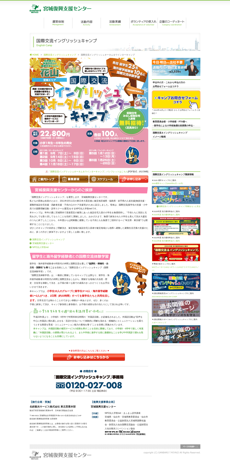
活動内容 (86, 23)
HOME (35, 55)
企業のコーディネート (172, 23)
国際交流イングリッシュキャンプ (60, 55)
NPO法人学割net (40, 247)
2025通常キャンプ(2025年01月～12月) (167, 183)
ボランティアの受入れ (143, 23)
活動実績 (115, 23)
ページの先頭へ (190, 446)
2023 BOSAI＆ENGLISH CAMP (164, 297)
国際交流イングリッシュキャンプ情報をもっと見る (179, 206)
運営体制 (58, 23)
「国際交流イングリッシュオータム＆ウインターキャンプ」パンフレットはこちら (88, 171)
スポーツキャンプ (159, 323)
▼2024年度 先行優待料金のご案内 (166, 241)
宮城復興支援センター (60, 8)
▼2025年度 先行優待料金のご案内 (166, 215)
